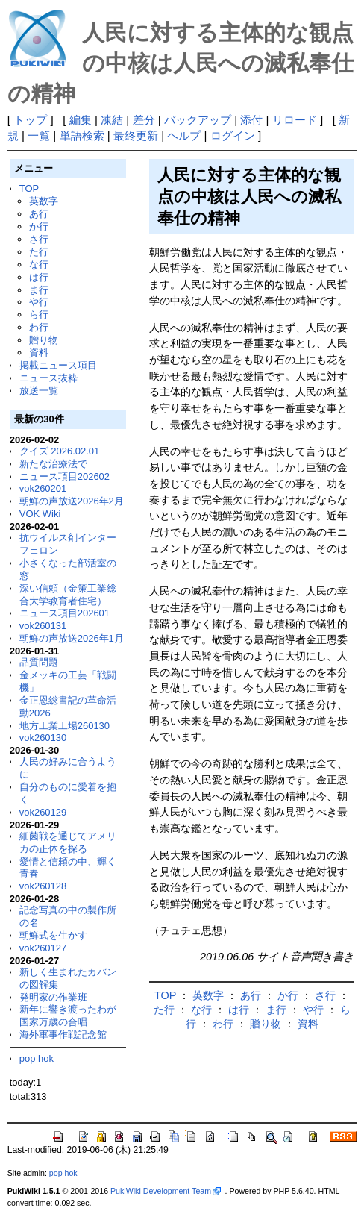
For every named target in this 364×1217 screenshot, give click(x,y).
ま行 (38, 289)
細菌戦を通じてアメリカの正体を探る (67, 842)
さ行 (38, 239)
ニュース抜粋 (48, 378)
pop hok (36, 1058)
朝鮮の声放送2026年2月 (71, 501)
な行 (38, 264)
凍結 (112, 119)
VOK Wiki (40, 513)
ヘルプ (184, 135)
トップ (30, 119)
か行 (38, 226)
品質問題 (38, 662)
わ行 (38, 327)
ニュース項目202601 (64, 613)
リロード (294, 119)
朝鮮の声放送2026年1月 (71, 638)
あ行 (38, 213)
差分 (144, 119)
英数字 (43, 201)
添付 (251, 119)
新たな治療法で (53, 463)
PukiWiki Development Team (165, 1190)
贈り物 (43, 339)
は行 (38, 277)
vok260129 (43, 812)
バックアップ (197, 119)
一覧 (39, 135)
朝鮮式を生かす (53, 935)
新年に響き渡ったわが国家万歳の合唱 (67, 1015)
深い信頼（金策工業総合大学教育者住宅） (67, 595)
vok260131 (43, 625)
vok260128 (43, 886)
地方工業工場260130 (64, 725)
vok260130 (43, 737)
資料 (38, 352)
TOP (29, 188)
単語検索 (82, 135)
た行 (38, 251)
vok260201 (43, 488)
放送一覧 (38, 390)
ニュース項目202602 (64, 476)
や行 (38, 301)
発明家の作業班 (53, 997)
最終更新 (135, 135)
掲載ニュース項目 (58, 365)
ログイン (232, 135)
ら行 (38, 314)
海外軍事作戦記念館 (63, 1034)
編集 (80, 119)
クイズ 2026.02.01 (59, 451)
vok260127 (43, 948)
